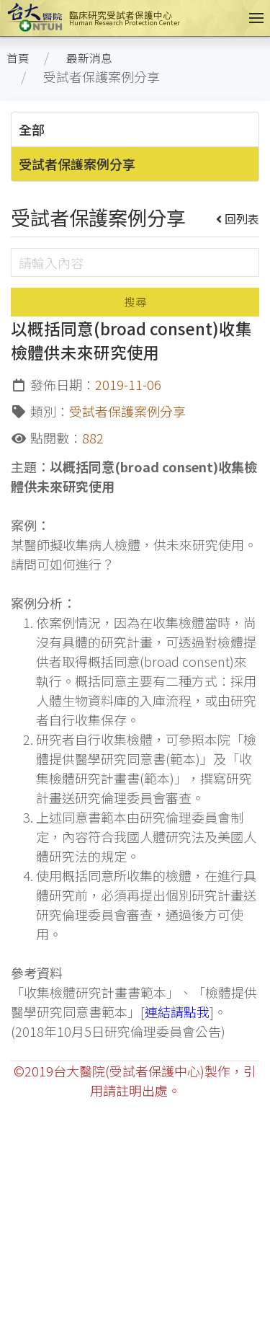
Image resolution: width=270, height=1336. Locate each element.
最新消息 (89, 58)
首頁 (18, 58)
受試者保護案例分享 (77, 163)
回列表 (238, 218)
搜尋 (135, 301)
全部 (32, 129)
